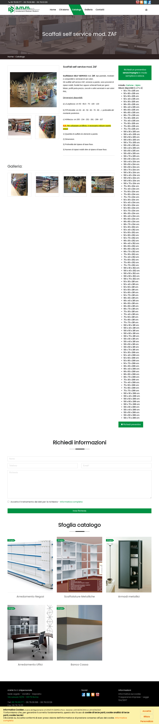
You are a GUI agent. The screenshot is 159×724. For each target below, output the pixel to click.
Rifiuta (147, 716)
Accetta (147, 711)
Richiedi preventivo (131, 424)
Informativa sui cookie (129, 693)
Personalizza (146, 721)
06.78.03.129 (46, 702)
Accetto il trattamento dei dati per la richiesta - (45, 501)
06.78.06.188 (32, 702)
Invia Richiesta (79, 511)
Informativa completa (71, 501)
